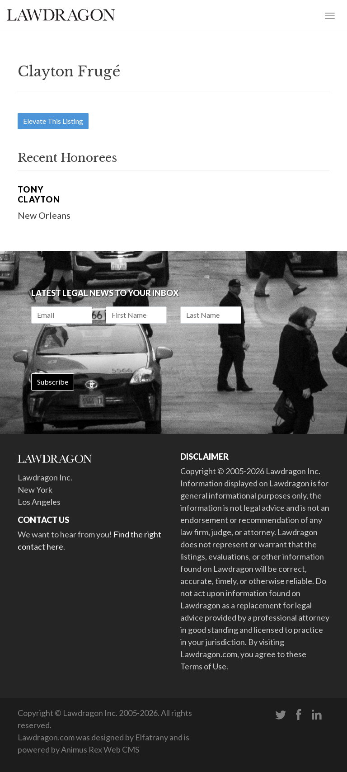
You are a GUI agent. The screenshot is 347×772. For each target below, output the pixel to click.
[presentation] (100, 348)
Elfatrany (151, 737)
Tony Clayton (39, 194)
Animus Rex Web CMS (100, 749)
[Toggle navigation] (329, 15)
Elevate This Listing (53, 121)
